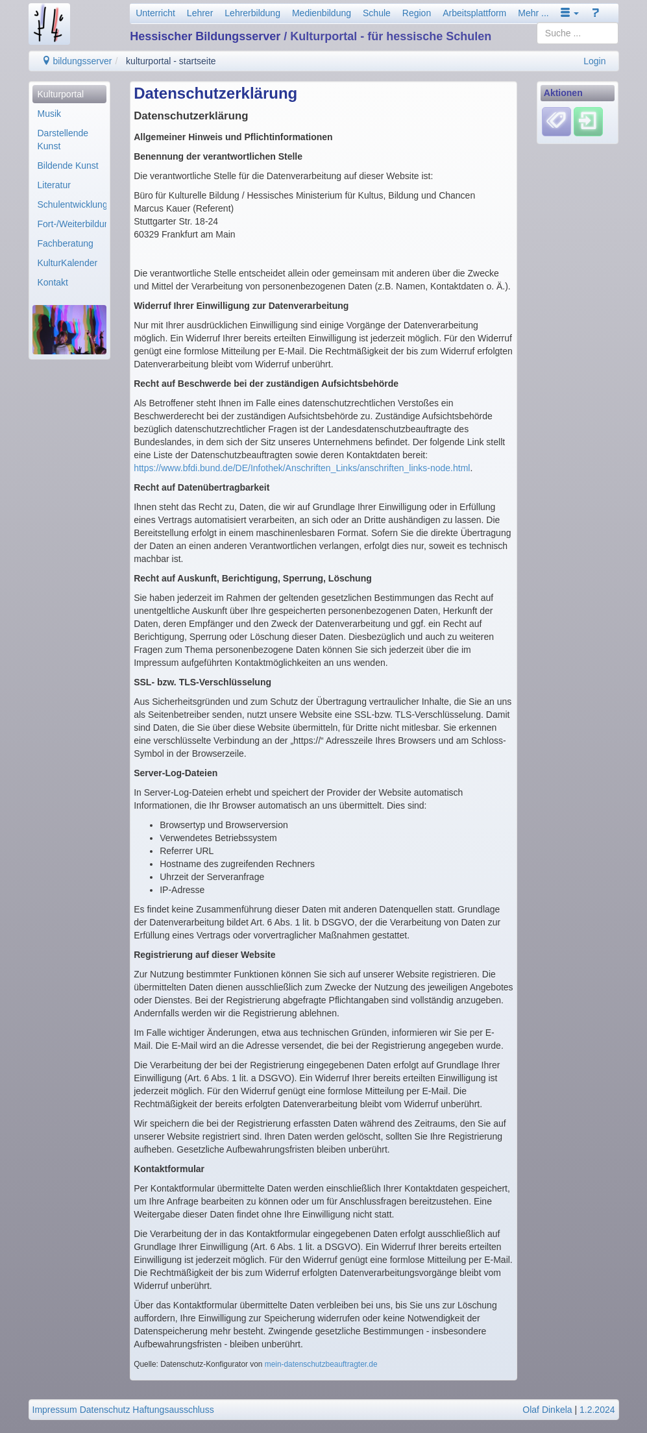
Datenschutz (105, 1409)
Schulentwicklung (72, 204)
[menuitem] (69, 94)
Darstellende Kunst (63, 139)
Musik (50, 113)
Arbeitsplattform (474, 13)
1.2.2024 (597, 1409)
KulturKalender (68, 263)
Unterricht (155, 13)
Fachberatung (65, 243)
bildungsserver (77, 61)
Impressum (54, 1409)
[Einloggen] (588, 121)
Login (594, 61)
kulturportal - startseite (171, 61)
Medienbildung (321, 13)
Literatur (54, 185)
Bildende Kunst (68, 165)
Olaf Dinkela (547, 1409)
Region (416, 13)
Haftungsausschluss (173, 1409)
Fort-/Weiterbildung (72, 224)
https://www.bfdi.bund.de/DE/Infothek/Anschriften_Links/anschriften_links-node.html (302, 468)
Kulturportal (61, 94)
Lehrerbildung (252, 13)
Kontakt (53, 282)
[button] (569, 13)
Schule (377, 13)
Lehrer (200, 13)
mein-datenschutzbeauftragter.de (321, 1364)
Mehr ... (533, 13)
